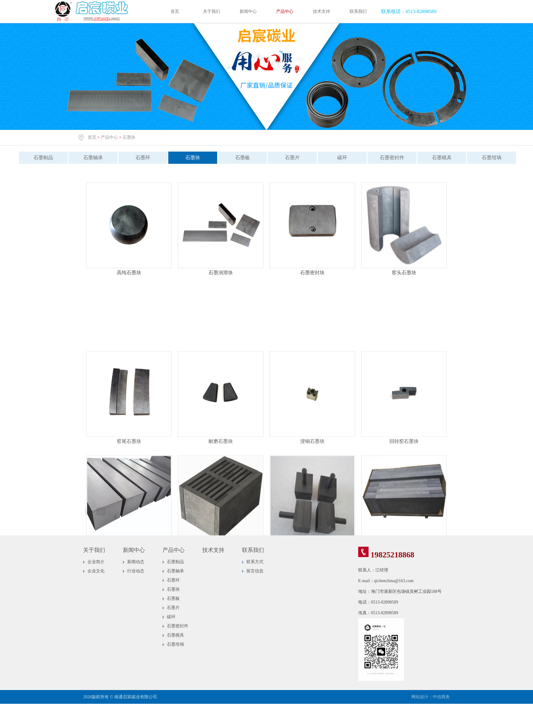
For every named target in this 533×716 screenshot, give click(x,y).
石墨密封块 (312, 276)
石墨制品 (39, 157)
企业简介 (96, 562)
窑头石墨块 (404, 276)
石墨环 (139, 157)
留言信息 (254, 571)
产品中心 (284, 11)
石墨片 (288, 157)
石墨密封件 (388, 157)
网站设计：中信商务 (430, 697)
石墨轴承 (89, 157)
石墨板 (238, 157)
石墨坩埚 (488, 157)
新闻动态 (135, 562)
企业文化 (96, 571)
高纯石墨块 (129, 276)
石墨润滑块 (220, 276)
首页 (175, 11)
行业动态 (135, 571)
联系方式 (254, 562)
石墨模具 (438, 157)
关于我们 (211, 11)
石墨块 (129, 137)
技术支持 (321, 11)
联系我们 (358, 11)
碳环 (338, 157)
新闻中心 (248, 11)
